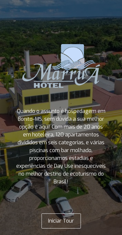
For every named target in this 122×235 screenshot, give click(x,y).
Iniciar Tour (61, 220)
